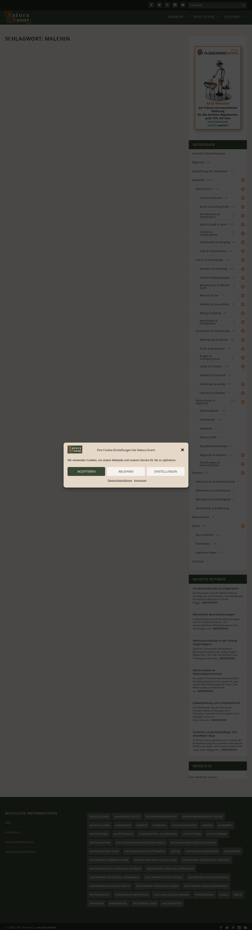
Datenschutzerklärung (120, 480)
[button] (182, 450)
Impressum (140, 480)
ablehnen (126, 471)
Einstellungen (165, 471)
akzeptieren (86, 471)
